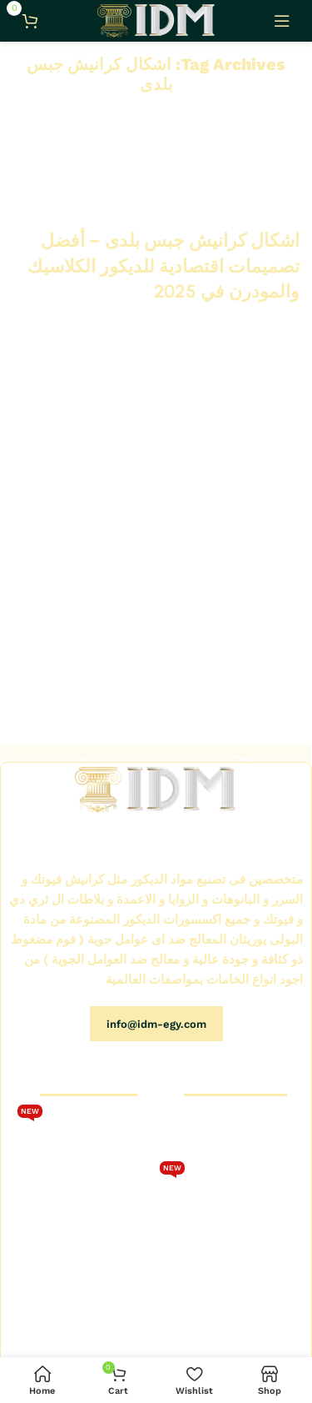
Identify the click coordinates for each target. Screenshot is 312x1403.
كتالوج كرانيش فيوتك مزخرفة (244, 1265)
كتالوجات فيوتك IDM (93, 1258)
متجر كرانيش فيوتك (246, 1157)
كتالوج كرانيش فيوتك (93, 1172)
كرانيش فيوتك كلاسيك (90, 1200)
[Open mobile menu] (282, 21)
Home (165, 112)
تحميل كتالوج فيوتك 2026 (81, 1132)
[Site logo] (156, 20)
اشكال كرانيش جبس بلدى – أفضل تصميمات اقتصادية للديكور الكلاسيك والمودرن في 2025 (163, 266)
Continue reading (253, 321)
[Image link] (155, 788)
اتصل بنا (124, 1228)
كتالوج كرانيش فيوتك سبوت (227, 1189)
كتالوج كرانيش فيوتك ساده (230, 1228)
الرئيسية (275, 1128)
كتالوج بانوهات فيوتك (245, 1301)
